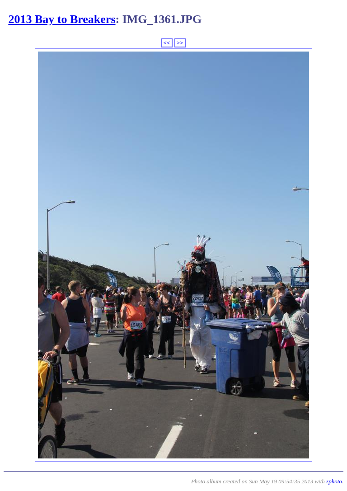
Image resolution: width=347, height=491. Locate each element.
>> (180, 42)
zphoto (334, 481)
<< (167, 42)
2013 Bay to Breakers (61, 19)
